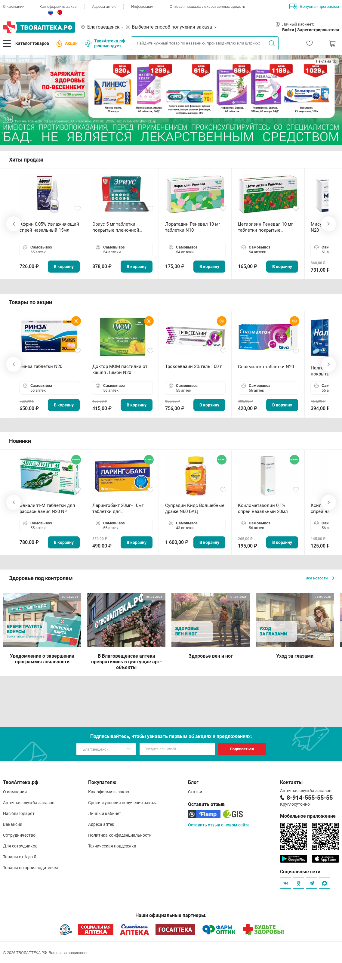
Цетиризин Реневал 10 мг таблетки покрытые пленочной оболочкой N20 (267, 227)
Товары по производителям (30, 867)
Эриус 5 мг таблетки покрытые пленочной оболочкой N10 (115, 227)
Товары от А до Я (19, 856)
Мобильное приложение (308, 816)
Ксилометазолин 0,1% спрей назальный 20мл (263, 508)
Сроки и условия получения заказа (123, 802)
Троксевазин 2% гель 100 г (193, 366)
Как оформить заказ (58, 6)
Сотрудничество (19, 835)
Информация (142, 6)
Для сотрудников (20, 846)
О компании (13, 6)
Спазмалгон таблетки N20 (266, 366)
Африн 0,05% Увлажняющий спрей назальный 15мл (49, 227)
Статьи (195, 791)
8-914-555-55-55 (310, 797)
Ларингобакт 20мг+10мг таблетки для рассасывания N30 (117, 508)
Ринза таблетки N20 (41, 366)
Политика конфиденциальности (120, 835)
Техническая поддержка (112, 846)
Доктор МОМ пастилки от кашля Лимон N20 (119, 369)
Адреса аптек (104, 6)
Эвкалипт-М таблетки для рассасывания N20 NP (47, 508)
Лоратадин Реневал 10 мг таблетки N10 (192, 227)
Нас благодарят (19, 813)
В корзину (64, 266)
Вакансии (12, 824)
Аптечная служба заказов (28, 802)
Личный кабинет (104, 813)
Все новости (320, 578)
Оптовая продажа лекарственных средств (207, 6)
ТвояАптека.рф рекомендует (105, 43)
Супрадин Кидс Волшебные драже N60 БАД (194, 508)
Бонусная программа (314, 6)
